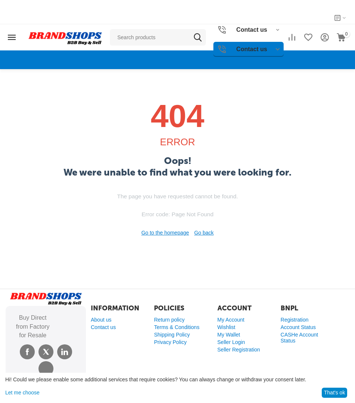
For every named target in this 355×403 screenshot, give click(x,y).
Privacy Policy (170, 342)
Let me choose (22, 393)
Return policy (169, 320)
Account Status (298, 327)
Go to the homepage (165, 233)
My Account (230, 320)
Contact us (103, 327)
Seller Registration (238, 350)
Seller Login (231, 342)
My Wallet (228, 335)
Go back (204, 233)
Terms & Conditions (176, 327)
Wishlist (226, 327)
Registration (295, 320)
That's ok (334, 393)
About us (101, 320)
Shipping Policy (172, 335)
